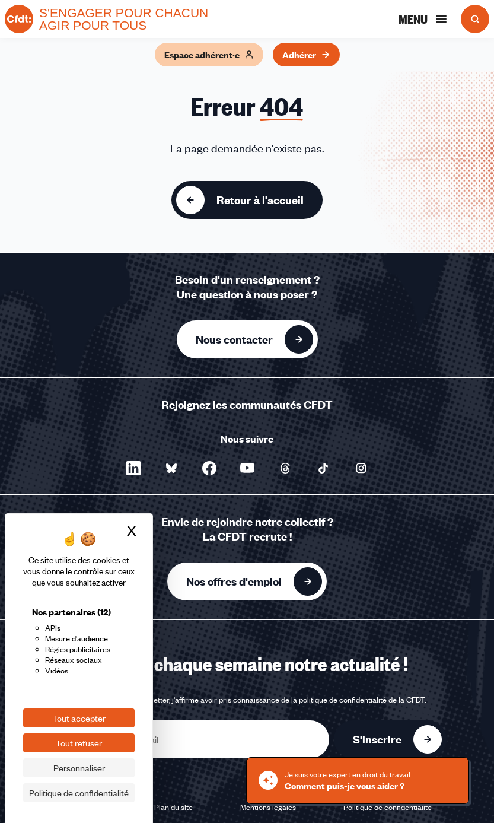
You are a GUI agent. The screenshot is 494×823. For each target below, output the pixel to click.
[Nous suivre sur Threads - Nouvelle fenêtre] (285, 468)
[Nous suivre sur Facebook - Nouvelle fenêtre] (209, 468)
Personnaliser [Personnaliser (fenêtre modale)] (79, 768)
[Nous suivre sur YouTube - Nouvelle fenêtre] (247, 468)
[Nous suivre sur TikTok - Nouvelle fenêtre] (323, 468)
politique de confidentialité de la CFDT (362, 699)
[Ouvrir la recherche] (475, 19)
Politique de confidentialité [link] (79, 793)
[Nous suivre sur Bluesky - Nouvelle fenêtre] (171, 468)
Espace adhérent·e (209, 55)
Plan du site (173, 807)
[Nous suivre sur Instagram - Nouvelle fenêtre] (361, 468)
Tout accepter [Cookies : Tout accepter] (79, 718)
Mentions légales (268, 807)
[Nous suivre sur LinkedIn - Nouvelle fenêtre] (133, 468)
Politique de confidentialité (387, 807)
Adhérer (306, 55)
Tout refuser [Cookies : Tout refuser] (79, 743)
